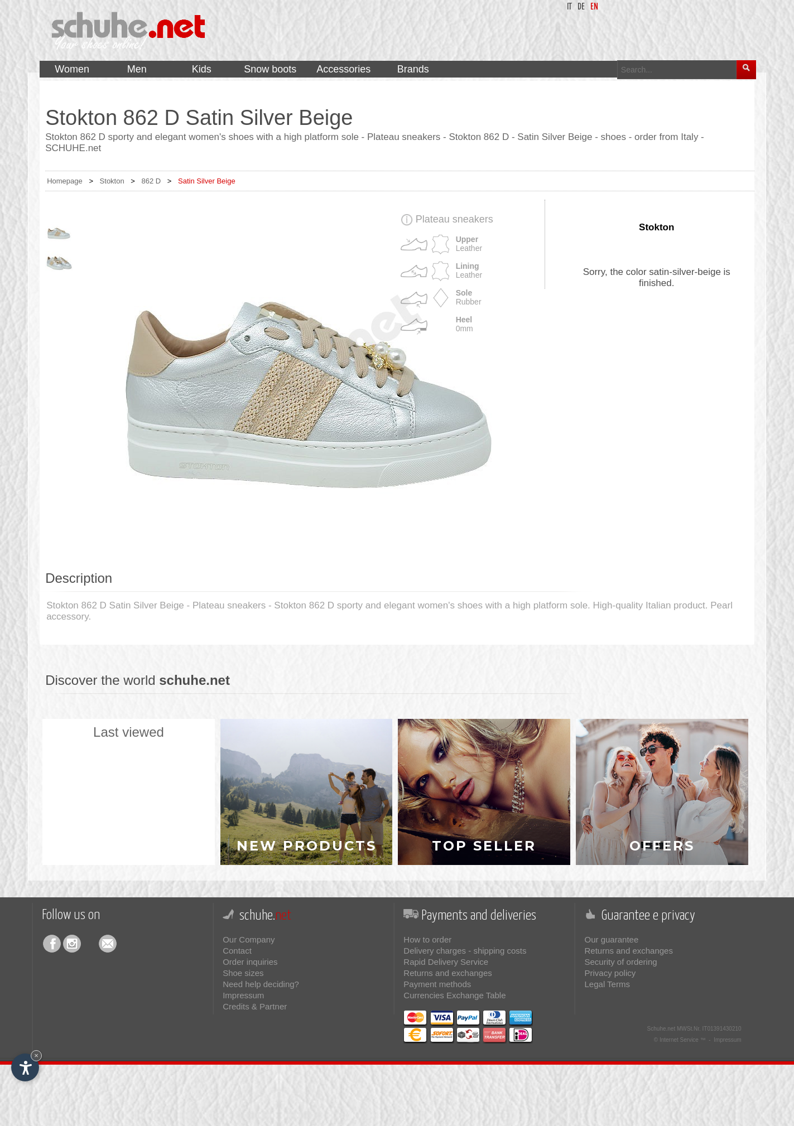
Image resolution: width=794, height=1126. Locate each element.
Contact (237, 950)
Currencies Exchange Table (454, 995)
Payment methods (437, 984)
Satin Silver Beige (206, 181)
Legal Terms (607, 984)
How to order (427, 939)
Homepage (65, 181)
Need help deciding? (261, 984)
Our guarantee (612, 939)
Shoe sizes (243, 973)
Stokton (112, 181)
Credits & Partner (255, 1006)
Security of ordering (621, 961)
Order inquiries (250, 961)
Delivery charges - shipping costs (464, 950)
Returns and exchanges (447, 973)
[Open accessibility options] (25, 1067)
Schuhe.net (661, 1029)
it (569, 7)
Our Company (249, 939)
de (581, 7)
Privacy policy (610, 973)
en (594, 7)
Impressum (243, 995)
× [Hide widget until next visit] (36, 1055)
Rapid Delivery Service (445, 961)
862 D (151, 181)
